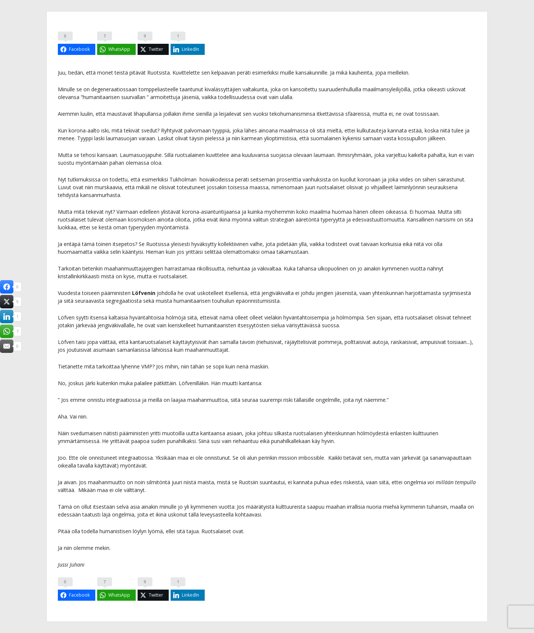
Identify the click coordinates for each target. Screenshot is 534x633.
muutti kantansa (241, 383)
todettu (119, 179)
